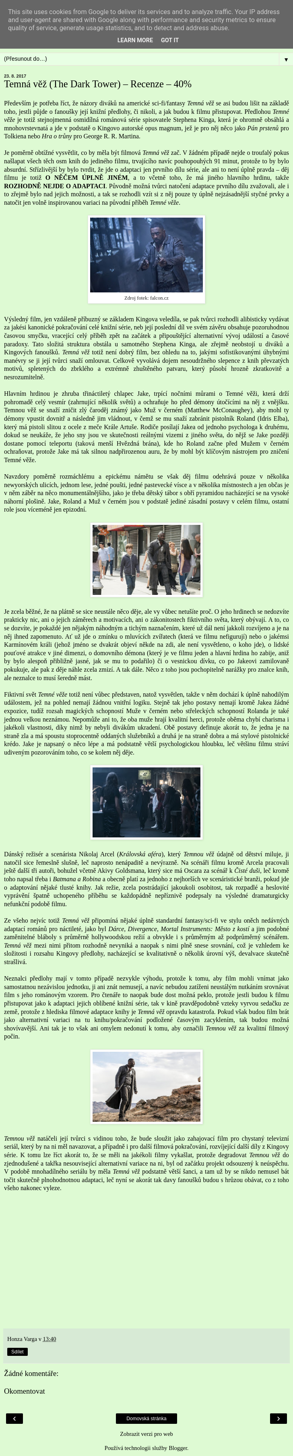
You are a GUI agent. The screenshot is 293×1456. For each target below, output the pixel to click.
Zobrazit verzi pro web (146, 1434)
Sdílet (17, 1352)
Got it (170, 40)
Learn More (135, 40)
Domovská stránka (146, 1418)
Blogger (178, 1448)
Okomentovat (24, 1391)
